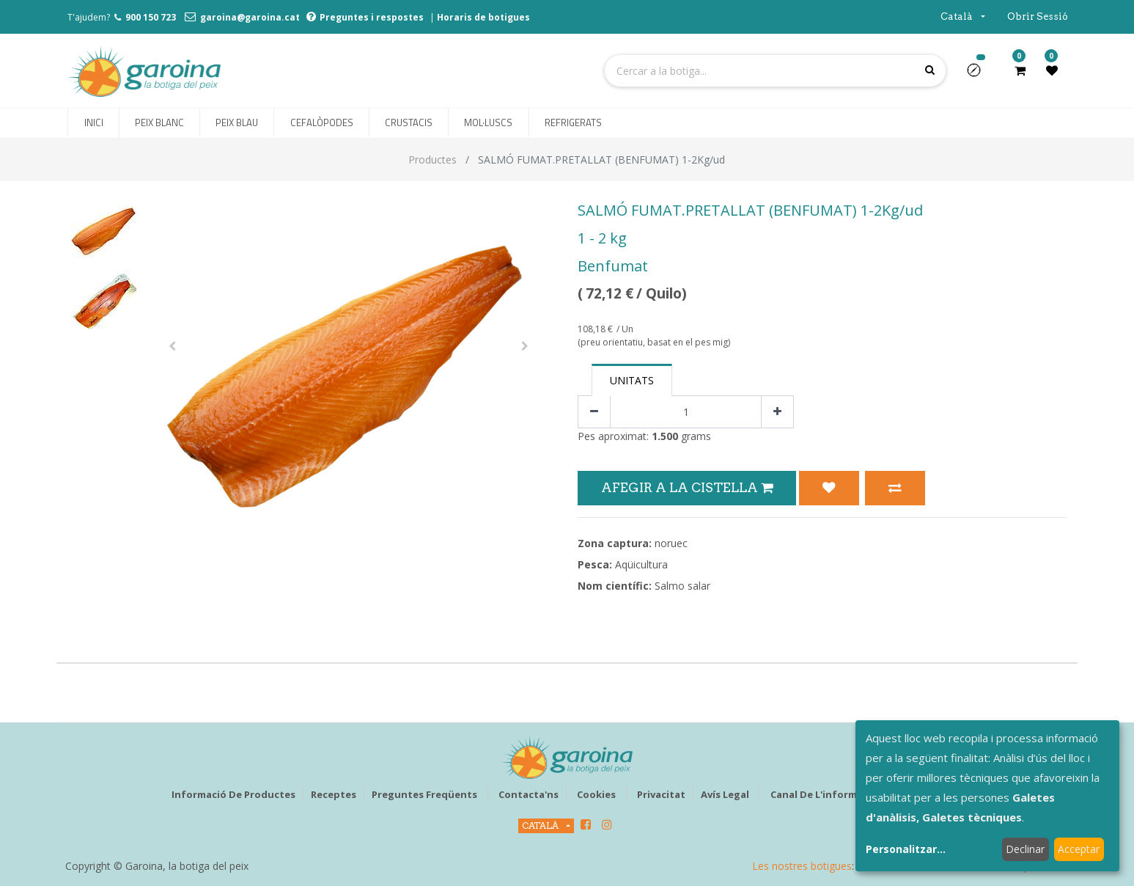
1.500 (665, 436)
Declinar (1025, 849)
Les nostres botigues (802, 866)
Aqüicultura (641, 564)
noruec (671, 543)
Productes (432, 159)
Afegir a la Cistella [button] (687, 487)
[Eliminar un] (594, 411)
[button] (980, 75)
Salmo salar (682, 586)
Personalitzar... (906, 849)
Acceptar (1079, 849)
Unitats (632, 380)
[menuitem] (93, 123)
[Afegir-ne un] (777, 411)
